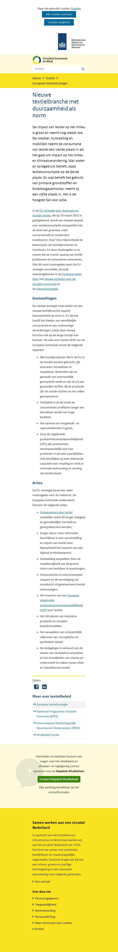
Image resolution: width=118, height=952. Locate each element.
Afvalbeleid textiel (48, 735)
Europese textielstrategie (52, 704)
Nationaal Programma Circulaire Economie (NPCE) (56, 714)
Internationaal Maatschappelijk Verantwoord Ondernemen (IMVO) (58, 725)
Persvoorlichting (45, 917)
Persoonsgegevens (46, 898)
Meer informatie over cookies (53, 923)
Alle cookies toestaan (59, 14)
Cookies (76, 8)
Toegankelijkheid (45, 904)
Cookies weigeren (59, 22)
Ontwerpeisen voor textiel (56, 512)
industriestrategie (47, 289)
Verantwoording (45, 910)
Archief (39, 929)
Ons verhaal (42, 881)
